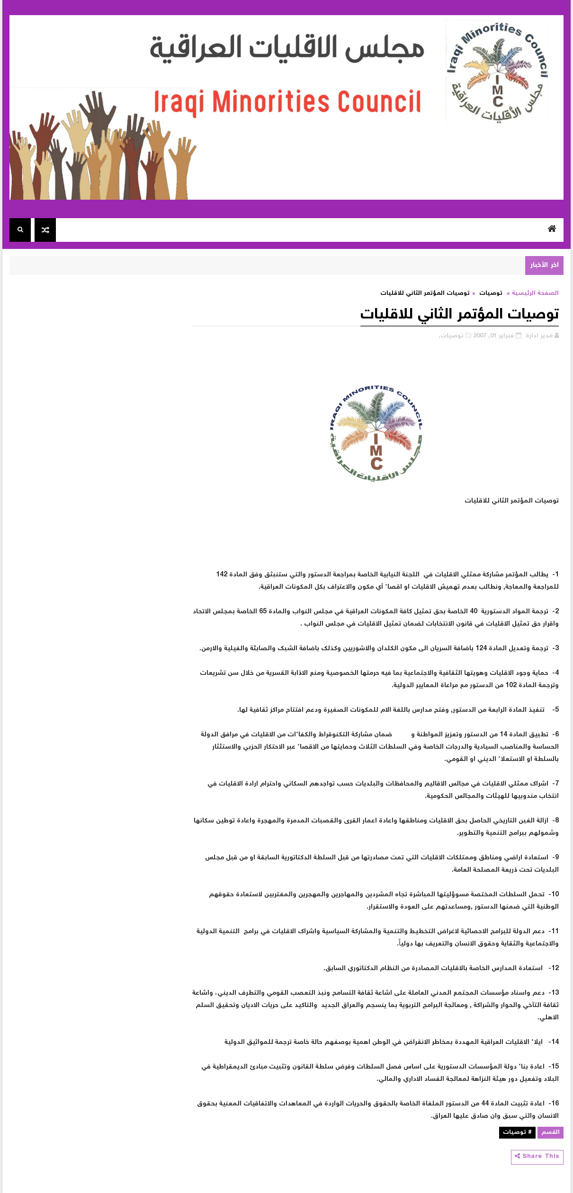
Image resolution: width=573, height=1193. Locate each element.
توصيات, (451, 336)
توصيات (490, 293)
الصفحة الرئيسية (535, 293)
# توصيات (517, 1132)
